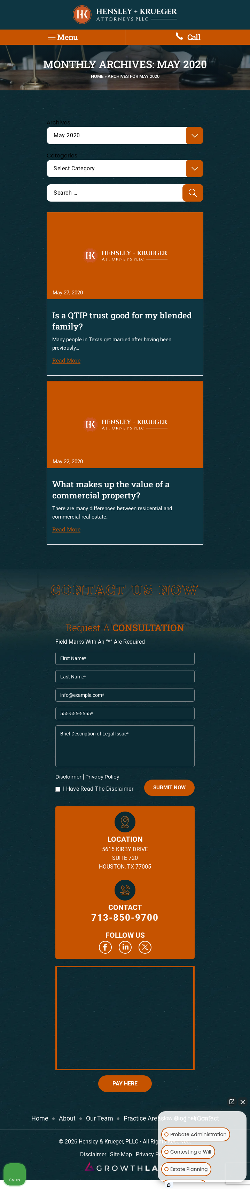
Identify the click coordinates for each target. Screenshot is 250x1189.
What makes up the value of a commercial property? (111, 490)
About (67, 1118)
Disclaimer (68, 777)
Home (97, 76)
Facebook (105, 947)
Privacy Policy (102, 776)
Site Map (121, 1154)
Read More (66, 360)
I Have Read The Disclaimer (98, 789)
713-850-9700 (125, 917)
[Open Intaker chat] (169, 1185)
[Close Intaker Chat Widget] (243, 1102)
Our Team (99, 1118)
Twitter (145, 947)
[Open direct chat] (232, 1102)
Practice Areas (144, 1118)
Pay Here (125, 1083)
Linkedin (125, 947)
